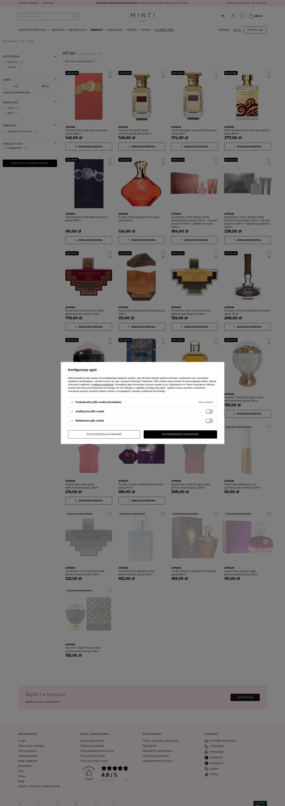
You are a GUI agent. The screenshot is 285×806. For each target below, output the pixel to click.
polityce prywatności (103, 384)
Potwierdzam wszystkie (180, 434)
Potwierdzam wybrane (104, 434)
